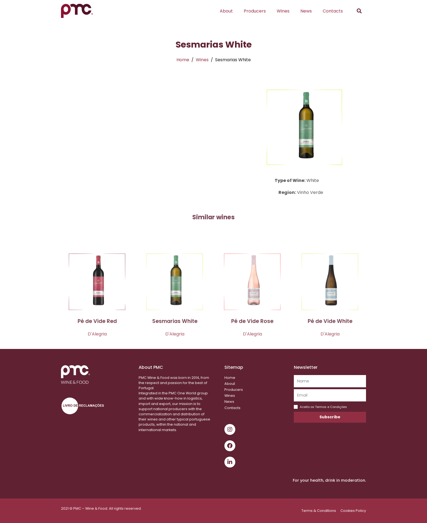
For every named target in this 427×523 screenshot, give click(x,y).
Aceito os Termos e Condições (323, 407)
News (306, 11)
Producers (255, 11)
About (226, 11)
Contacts (333, 11)
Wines (283, 11)
